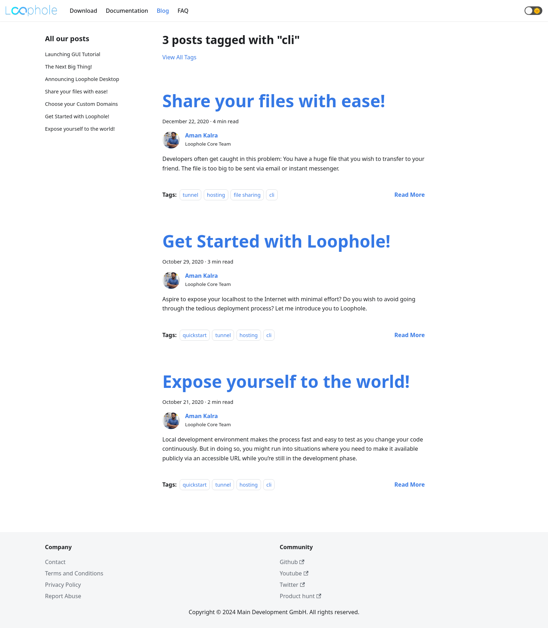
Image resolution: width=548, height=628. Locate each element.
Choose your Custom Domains (81, 104)
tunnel (190, 194)
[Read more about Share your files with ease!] (409, 195)
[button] (533, 10)
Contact (55, 562)
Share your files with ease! (76, 91)
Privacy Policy (63, 585)
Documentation (127, 11)
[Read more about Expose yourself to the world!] (409, 484)
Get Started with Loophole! (77, 116)
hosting (216, 194)
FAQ (182, 11)
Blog (163, 11)
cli (271, 194)
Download (83, 11)
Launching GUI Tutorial (73, 54)
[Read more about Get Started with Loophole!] (409, 335)
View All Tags (180, 57)
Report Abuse (63, 596)
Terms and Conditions (74, 573)
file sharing (247, 194)
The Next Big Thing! (68, 66)
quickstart (195, 335)
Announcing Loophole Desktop (82, 79)
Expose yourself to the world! (80, 128)
